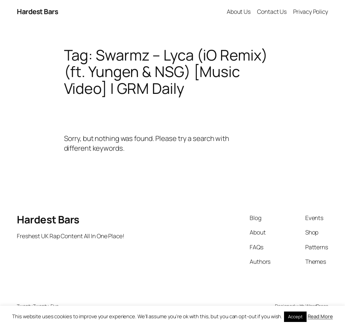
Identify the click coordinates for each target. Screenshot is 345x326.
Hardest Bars (37, 11)
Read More (320, 316)
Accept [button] (295, 317)
